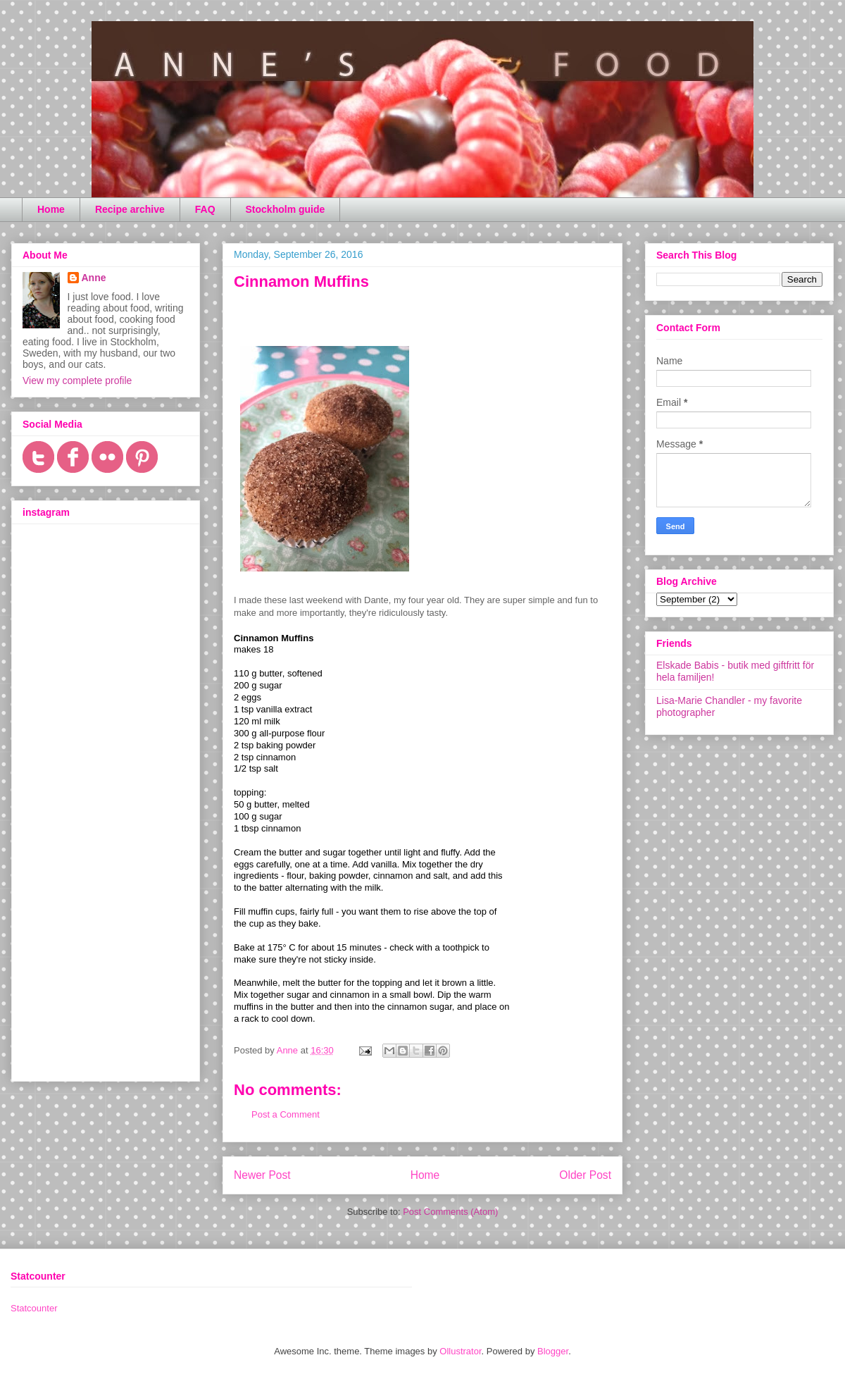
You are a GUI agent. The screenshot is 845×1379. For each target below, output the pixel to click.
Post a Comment (285, 1114)
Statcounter (34, 1308)
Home (51, 209)
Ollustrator (460, 1351)
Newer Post (262, 1175)
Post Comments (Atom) (450, 1211)
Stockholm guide (285, 209)
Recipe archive (130, 209)
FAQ (205, 209)
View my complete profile (77, 380)
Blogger (552, 1351)
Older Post (585, 1175)
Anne (94, 277)
